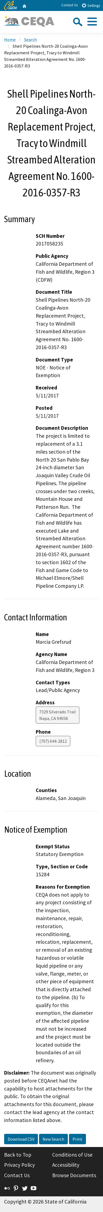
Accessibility (65, 1165)
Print (77, 1139)
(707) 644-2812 (53, 741)
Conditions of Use (72, 1154)
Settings (91, 5)
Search (30, 39)
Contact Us (69, 5)
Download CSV (21, 1139)
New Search (53, 1139)
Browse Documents (74, 1175)
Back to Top (17, 1154)
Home (10, 39)
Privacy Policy (19, 1165)
